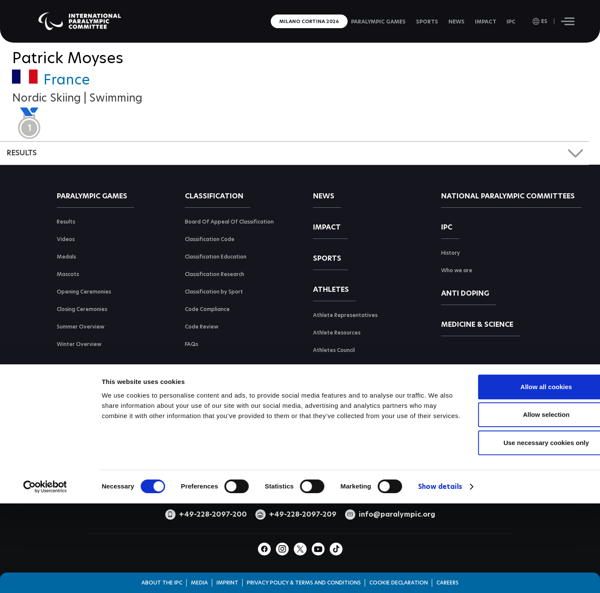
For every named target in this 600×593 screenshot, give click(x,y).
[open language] (540, 21)
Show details (440, 554)
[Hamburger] (567, 21)
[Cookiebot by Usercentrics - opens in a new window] (45, 555)
